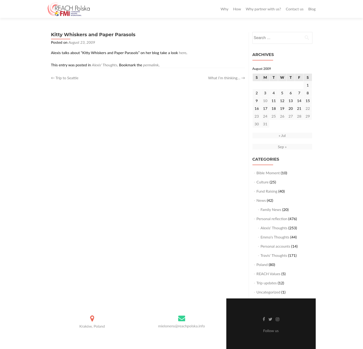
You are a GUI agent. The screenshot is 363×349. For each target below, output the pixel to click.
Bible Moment (268, 173)
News (261, 200)
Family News (270, 209)
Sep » (282, 146)
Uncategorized (268, 292)
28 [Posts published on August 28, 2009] (299, 116)
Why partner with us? (263, 9)
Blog (311, 9)
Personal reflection (271, 218)
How (237, 9)
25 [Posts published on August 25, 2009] (273, 116)
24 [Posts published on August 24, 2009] (265, 116)
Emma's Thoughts (274, 237)
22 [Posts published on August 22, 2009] (308, 108)
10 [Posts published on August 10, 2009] (265, 100)
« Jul (282, 135)
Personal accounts (275, 246)
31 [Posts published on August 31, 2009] (265, 124)
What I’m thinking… (226, 77)
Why (224, 9)
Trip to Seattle (65, 77)
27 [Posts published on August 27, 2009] (290, 116)
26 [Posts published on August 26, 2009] (282, 116)
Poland (262, 264)
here (182, 52)
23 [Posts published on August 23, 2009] (257, 116)
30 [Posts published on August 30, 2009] (257, 124)
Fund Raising (266, 191)
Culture (262, 182)
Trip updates (266, 283)
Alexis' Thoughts (104, 65)
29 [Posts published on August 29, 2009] (308, 116)
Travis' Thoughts (273, 255)
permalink (151, 65)
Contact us (294, 9)
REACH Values (268, 273)
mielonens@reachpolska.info (181, 326)
